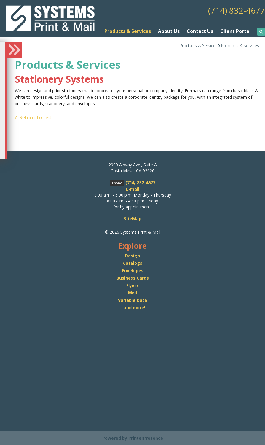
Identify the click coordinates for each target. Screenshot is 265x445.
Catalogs (132, 263)
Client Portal (235, 31)
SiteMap (132, 218)
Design (132, 256)
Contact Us (200, 31)
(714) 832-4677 (236, 10)
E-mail (132, 189)
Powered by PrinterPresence (132, 438)
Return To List (35, 117)
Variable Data (132, 300)
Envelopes (132, 270)
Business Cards (132, 278)
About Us (169, 31)
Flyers (132, 285)
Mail (132, 293)
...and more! (132, 307)
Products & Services (127, 31)
